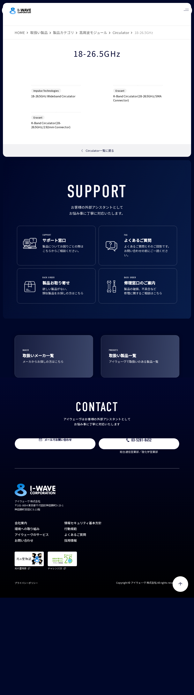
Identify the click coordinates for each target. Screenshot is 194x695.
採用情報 (70, 637)
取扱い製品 (39, 32)
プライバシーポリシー (26, 680)
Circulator (121, 32)
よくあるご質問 (75, 632)
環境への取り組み (27, 626)
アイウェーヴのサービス (32, 632)
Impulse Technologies (46, 139)
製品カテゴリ (63, 32)
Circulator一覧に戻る (97, 248)
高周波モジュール (93, 32)
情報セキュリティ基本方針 (82, 620)
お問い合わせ (24, 637)
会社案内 (21, 620)
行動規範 (70, 626)
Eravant (120, 139)
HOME (20, 32)
